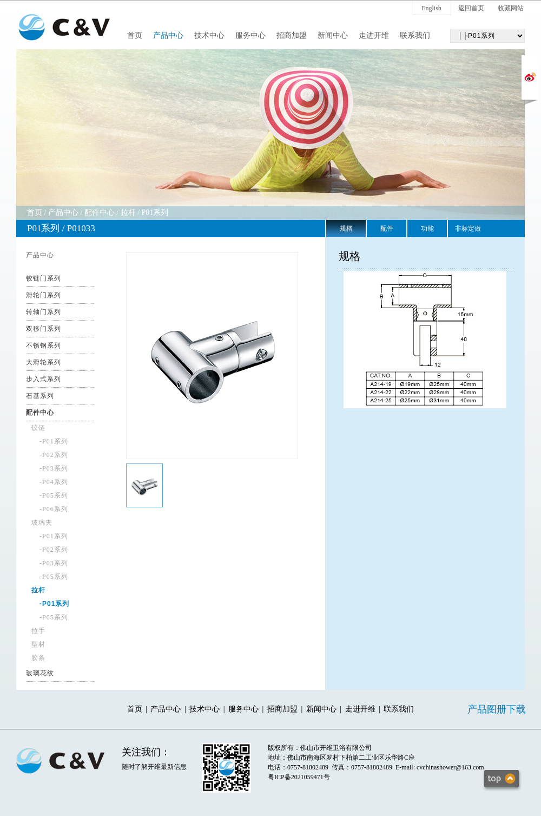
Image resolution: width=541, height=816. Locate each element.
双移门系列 (43, 328)
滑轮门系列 (43, 295)
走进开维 (374, 35)
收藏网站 (511, 8)
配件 (386, 228)
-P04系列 (53, 482)
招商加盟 (291, 35)
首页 (134, 35)
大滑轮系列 (43, 362)
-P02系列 (53, 455)
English (431, 8)
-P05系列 (53, 495)
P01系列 (155, 212)
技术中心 (209, 35)
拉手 (38, 631)
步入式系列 (43, 379)
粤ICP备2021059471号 (299, 777)
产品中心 (168, 35)
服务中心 (250, 35)
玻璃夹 (41, 522)
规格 (346, 228)
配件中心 (99, 212)
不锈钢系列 (43, 345)
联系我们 (415, 35)
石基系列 (40, 396)
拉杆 (128, 212)
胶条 (38, 658)
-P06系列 (53, 509)
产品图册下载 (496, 709)
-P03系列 (53, 468)
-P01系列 (53, 441)
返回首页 (471, 8)
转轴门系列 (43, 312)
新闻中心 (333, 35)
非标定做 (468, 228)
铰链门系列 (43, 278)
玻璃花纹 (40, 673)
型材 (38, 644)
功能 (427, 228)
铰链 (38, 428)
